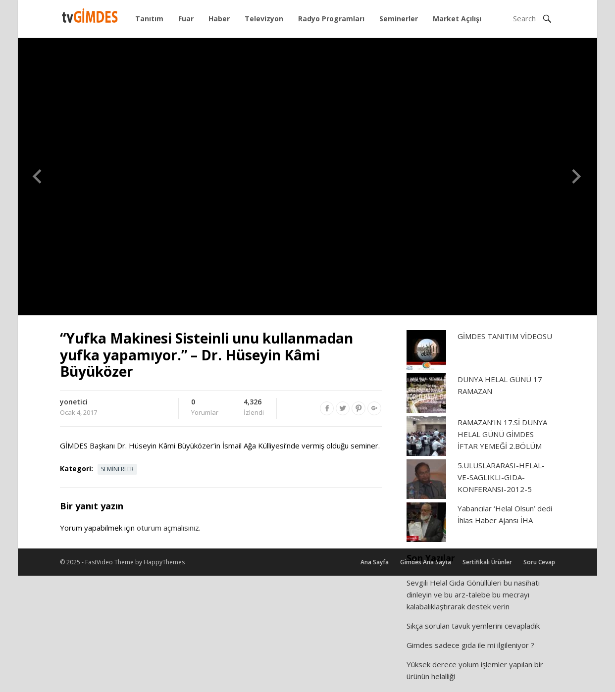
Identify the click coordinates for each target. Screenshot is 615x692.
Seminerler (398, 18)
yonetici (74, 401)
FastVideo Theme (109, 562)
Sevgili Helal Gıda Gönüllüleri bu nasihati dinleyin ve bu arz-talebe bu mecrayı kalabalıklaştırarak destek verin (473, 594)
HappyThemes (164, 562)
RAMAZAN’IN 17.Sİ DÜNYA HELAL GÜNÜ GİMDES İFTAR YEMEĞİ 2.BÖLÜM (502, 434)
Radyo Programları (331, 18)
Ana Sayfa (374, 562)
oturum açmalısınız (168, 528)
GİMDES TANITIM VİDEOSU (505, 336)
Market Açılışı (457, 18)
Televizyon (264, 18)
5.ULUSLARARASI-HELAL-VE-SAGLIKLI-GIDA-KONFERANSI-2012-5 (501, 477)
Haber (219, 18)
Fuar (186, 18)
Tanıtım (149, 18)
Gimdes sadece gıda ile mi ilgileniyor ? (470, 645)
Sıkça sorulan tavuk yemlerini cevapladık (473, 626)
